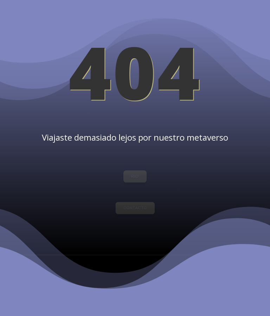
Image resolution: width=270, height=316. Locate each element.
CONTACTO (135, 208)
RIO (135, 176)
